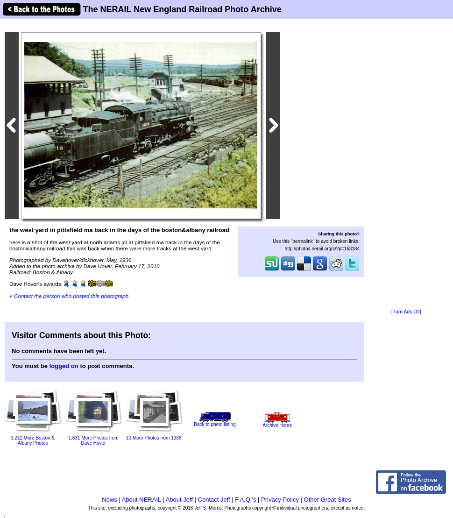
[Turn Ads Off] (406, 311)
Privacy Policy (280, 499)
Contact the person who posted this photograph (71, 296)
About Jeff (179, 499)
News (109, 499)
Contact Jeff (214, 499)
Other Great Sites (327, 499)
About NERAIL (141, 499)
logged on (64, 365)
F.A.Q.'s (245, 499)
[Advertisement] (406, 164)
